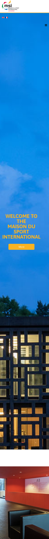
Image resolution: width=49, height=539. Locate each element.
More (21, 246)
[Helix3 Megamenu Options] (46, 25)
